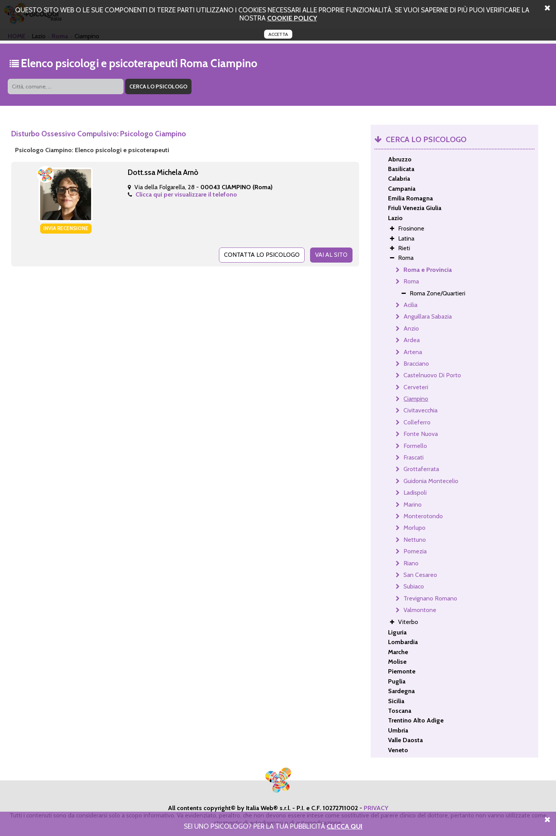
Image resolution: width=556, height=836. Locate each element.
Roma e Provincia (427, 269)
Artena (412, 352)
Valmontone (419, 610)
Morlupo (414, 527)
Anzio (411, 328)
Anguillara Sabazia (427, 316)
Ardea (411, 340)
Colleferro (417, 422)
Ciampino (415, 398)
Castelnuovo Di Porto (432, 375)
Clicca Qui (345, 826)
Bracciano (416, 363)
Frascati (413, 457)
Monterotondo (423, 516)
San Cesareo (420, 574)
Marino (412, 504)
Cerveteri (415, 387)
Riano (411, 563)
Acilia (410, 305)
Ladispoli (415, 492)
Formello (415, 445)
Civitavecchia (420, 410)
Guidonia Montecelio (430, 481)
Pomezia (415, 551)
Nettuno (414, 539)
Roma (411, 281)
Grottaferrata (421, 469)
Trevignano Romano (430, 598)
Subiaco (413, 586)
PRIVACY (376, 808)
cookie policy (292, 18)
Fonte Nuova (420, 434)
